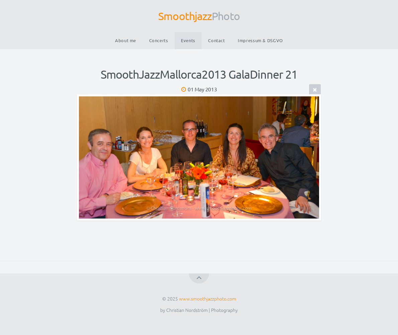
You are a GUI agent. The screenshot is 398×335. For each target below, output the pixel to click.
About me (125, 40)
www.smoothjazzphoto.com (207, 298)
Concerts (158, 40)
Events (188, 40)
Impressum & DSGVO (260, 40)
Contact (216, 40)
